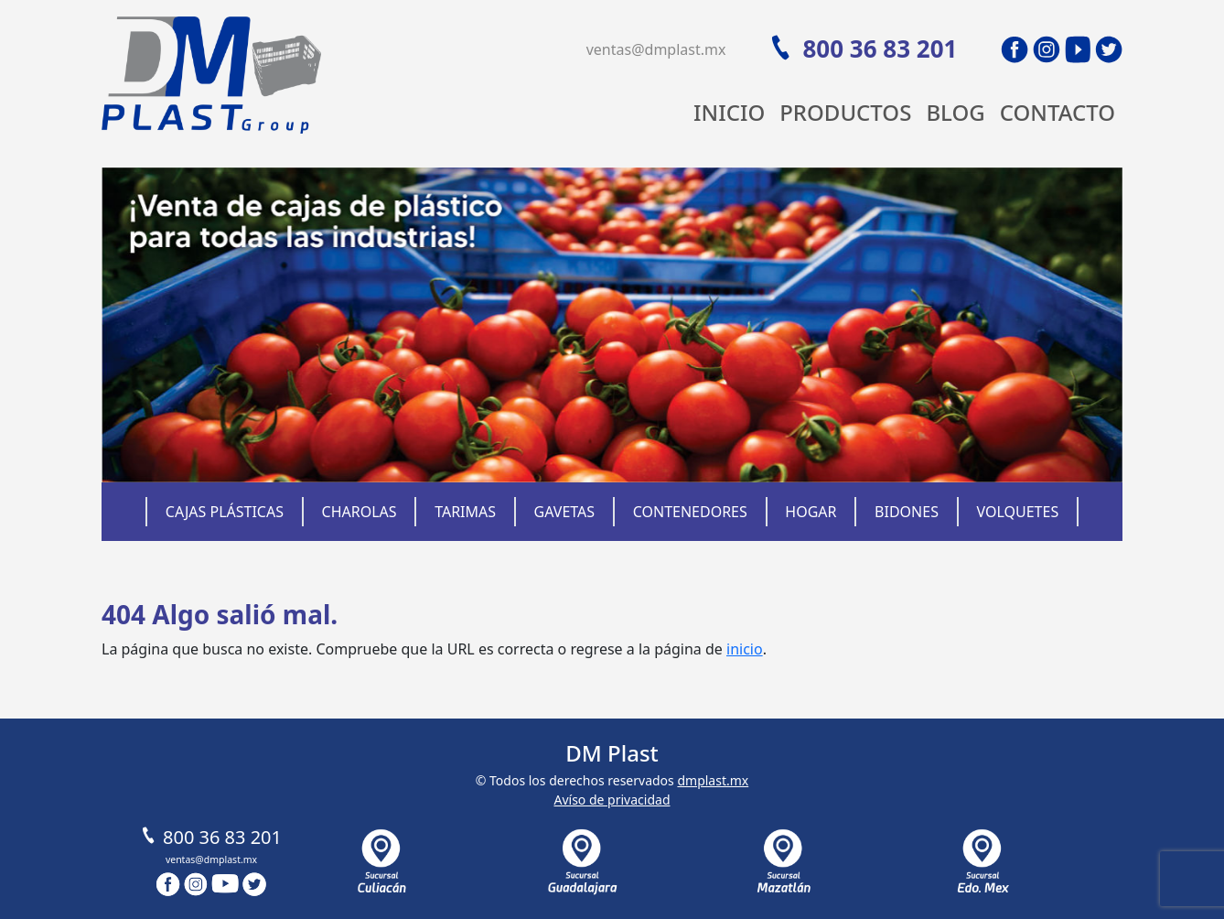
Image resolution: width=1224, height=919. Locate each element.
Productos (845, 112)
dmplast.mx (712, 780)
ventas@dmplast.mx (656, 49)
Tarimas (465, 512)
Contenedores (690, 512)
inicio (744, 649)
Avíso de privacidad (611, 799)
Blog (955, 112)
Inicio (729, 112)
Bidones (907, 512)
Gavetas (565, 512)
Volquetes (1018, 512)
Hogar (810, 512)
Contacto (1057, 112)
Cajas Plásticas (225, 512)
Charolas (359, 512)
